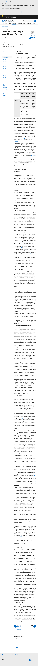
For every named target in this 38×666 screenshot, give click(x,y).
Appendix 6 (4, 75)
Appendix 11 (5, 87)
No (16, 641)
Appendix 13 (5, 93)
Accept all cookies (6, 11)
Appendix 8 (4, 79)
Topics (6, 23)
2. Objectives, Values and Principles (6, 55)
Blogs (34, 23)
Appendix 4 (4, 70)
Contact (11, 656)
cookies (6, 1)
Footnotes (4, 95)
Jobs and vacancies (26, 656)
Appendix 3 (4, 68)
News (10, 23)
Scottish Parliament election (10, 16)
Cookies (15, 656)
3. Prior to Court (5, 57)
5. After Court (5, 61)
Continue (16, 647)
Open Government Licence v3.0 (18, 660)
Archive (8, 656)
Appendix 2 (4, 66)
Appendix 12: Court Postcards (6, 90)
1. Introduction (5, 51)
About (3, 23)
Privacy (32, 656)
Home (3, 26)
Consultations (29, 23)
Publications (14, 23)
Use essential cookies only (16, 11)
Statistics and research (21, 23)
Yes (16, 638)
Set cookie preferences (26, 11)
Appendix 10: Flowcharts (5, 85)
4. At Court (4, 59)
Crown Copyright (19, 656)
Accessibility (3, 656)
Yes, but (17, 643)
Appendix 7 (4, 77)
